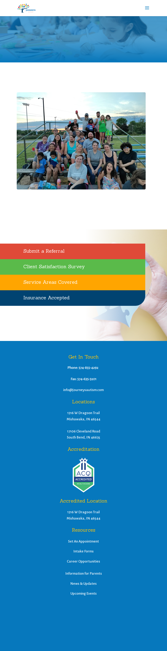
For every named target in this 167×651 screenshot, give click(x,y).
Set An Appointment (83, 541)
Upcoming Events (84, 593)
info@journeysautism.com (83, 390)
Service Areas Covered (50, 282)
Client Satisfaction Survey (54, 266)
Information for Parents (83, 573)
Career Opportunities (83, 561)
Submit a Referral (43, 251)
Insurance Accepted (46, 297)
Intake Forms (83, 551)
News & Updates (83, 584)
